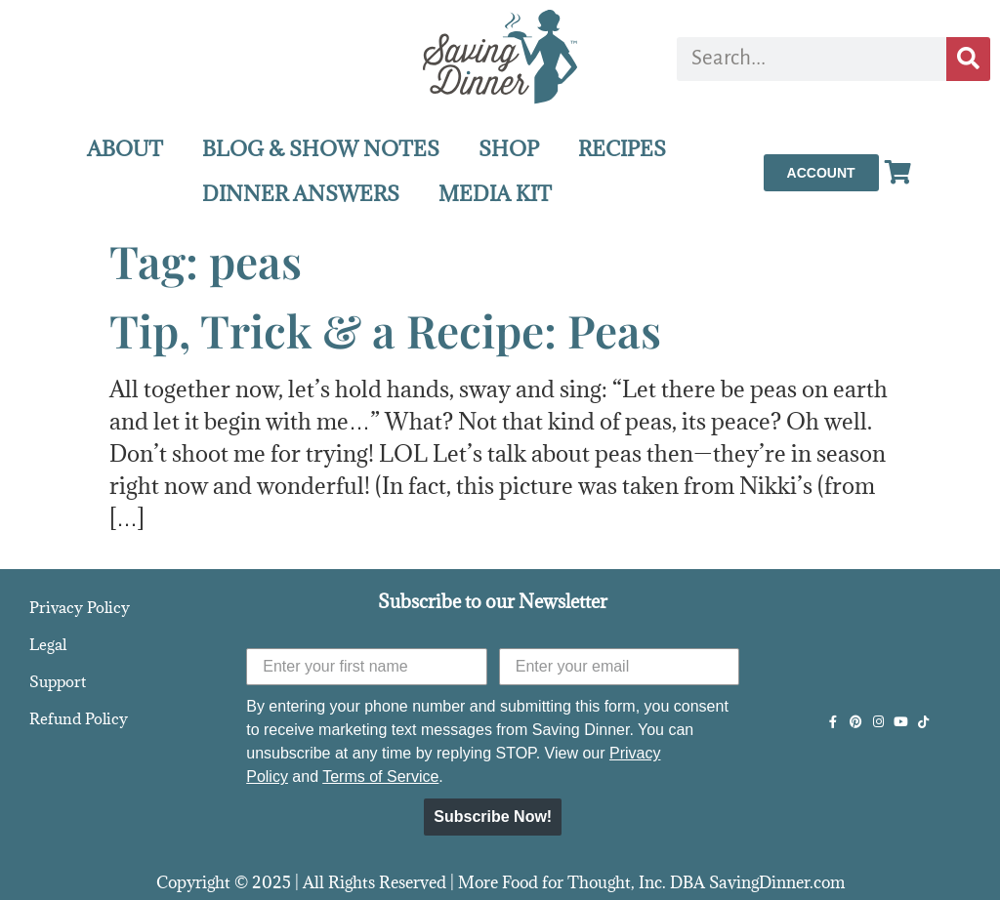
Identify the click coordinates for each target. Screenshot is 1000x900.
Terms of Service (380, 776)
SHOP (509, 149)
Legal (47, 644)
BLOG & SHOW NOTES (320, 149)
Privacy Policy (79, 607)
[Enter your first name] (366, 666)
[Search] (968, 59)
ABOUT (125, 149)
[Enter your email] (619, 666)
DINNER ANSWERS (300, 194)
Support (57, 681)
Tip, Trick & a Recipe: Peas (385, 330)
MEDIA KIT (495, 194)
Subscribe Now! (493, 816)
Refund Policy (78, 718)
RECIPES (622, 149)
